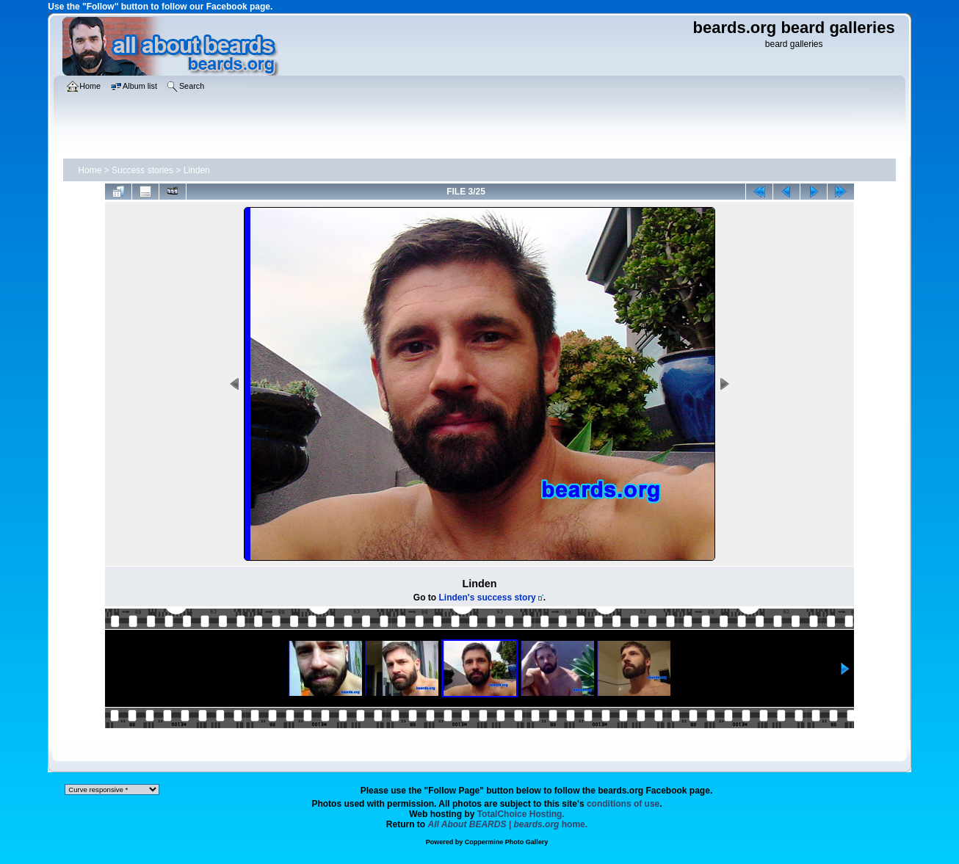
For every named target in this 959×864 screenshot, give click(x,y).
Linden (197, 170)
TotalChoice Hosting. (521, 814)
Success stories (142, 170)
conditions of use (623, 804)
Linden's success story (487, 597)
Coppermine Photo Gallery (507, 842)
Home (89, 170)
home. (508, 824)
